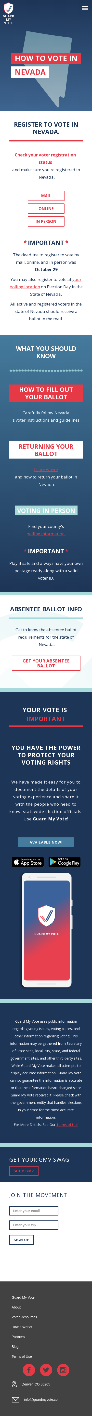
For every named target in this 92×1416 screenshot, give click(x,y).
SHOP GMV (24, 1171)
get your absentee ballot (46, 663)
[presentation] (46, 1259)
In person (46, 221)
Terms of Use (67, 1124)
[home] (7, 13)
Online (46, 208)
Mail (46, 196)
